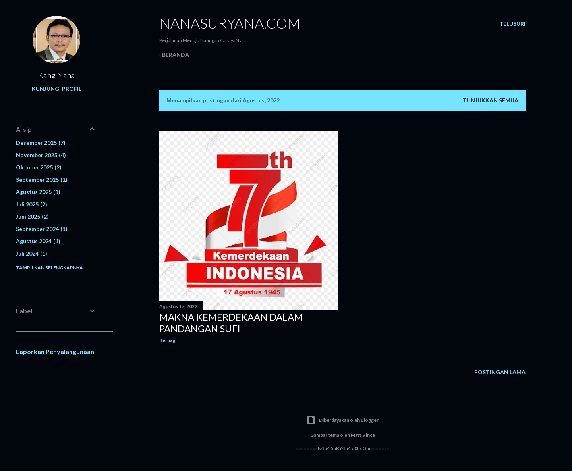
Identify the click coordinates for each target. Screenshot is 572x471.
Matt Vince (363, 435)
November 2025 (41, 155)
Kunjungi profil (56, 88)
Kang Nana (56, 75)
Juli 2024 (31, 253)
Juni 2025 (32, 216)
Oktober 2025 (39, 167)
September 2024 (42, 228)
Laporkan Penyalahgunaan (55, 351)
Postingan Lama (500, 372)
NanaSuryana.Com (229, 23)
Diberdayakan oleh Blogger (342, 420)
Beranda (175, 54)
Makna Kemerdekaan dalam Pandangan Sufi (231, 322)
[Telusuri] (512, 23)
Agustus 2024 (38, 241)
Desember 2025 (41, 142)
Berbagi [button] (167, 340)
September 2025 (42, 179)
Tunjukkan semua (490, 100)
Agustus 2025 (38, 191)
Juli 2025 (31, 204)
